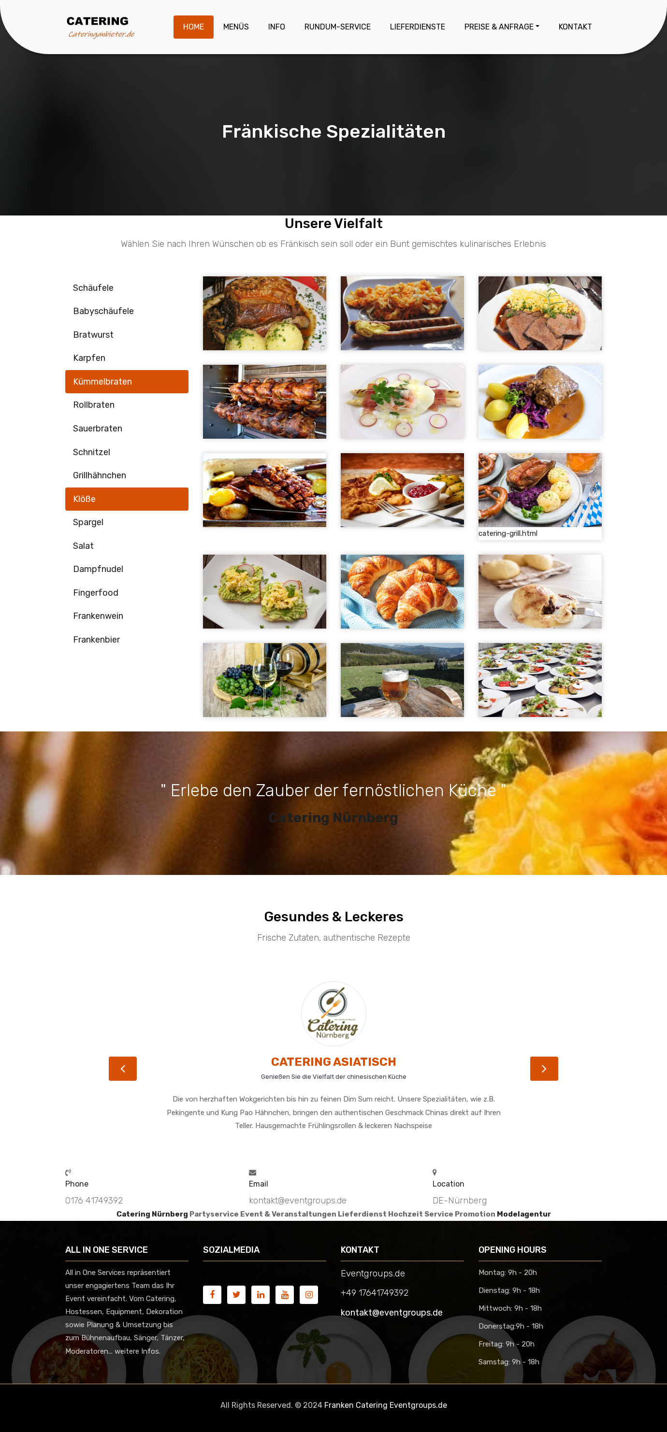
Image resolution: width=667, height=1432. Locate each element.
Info (276, 26)
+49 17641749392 (374, 1293)
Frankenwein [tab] (98, 616)
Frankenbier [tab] (96, 639)
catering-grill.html (507, 533)
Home (193, 26)
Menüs (236, 26)
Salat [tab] (83, 546)
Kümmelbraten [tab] (102, 381)
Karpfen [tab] (89, 358)
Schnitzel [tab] (91, 452)
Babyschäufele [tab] (103, 311)
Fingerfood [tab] (95, 592)
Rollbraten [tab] (94, 405)
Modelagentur (524, 1214)
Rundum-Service (337, 26)
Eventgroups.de (418, 1405)
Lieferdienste (417, 26)
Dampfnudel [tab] (98, 569)
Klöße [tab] (84, 499)
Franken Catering (356, 1405)
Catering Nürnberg (333, 818)
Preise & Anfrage (499, 26)
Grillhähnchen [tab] (99, 475)
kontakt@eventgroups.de (392, 1312)
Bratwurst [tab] (93, 334)
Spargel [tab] (88, 522)
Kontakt (575, 26)
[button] (123, 1069)
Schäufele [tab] (93, 288)
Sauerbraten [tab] (97, 428)
